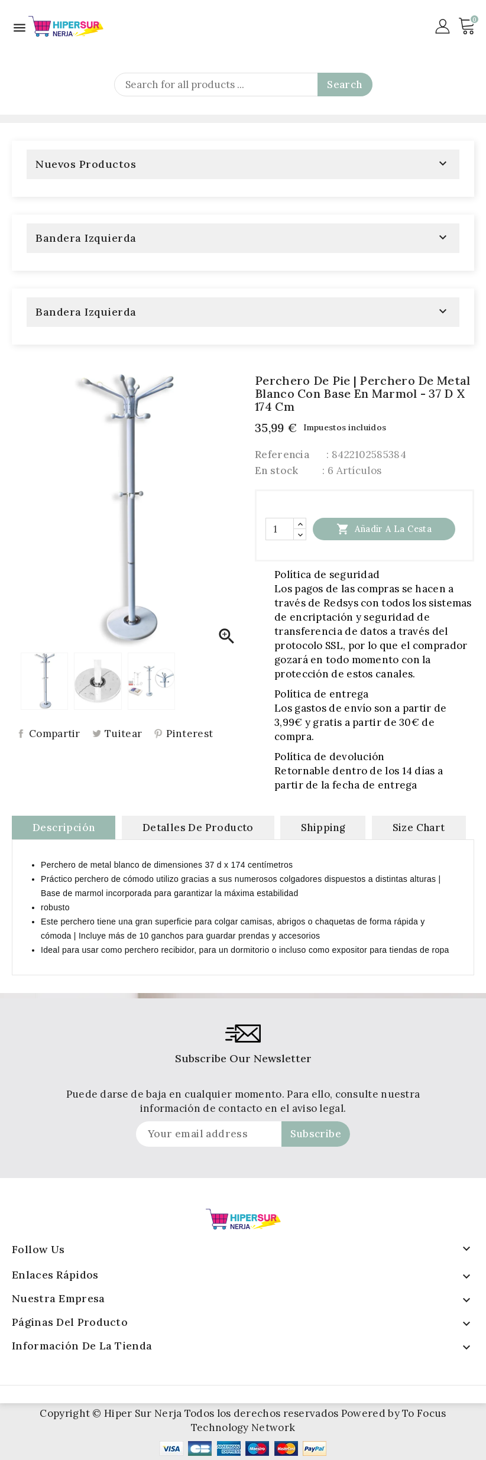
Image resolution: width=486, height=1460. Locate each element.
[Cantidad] (279, 529)
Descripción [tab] (64, 827)
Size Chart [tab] (419, 827)
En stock (276, 470)
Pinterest (189, 734)
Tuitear (123, 734)
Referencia (282, 454)
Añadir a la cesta (384, 529)
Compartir (54, 734)
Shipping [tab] (323, 827)
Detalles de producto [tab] (198, 827)
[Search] (243, 84)
